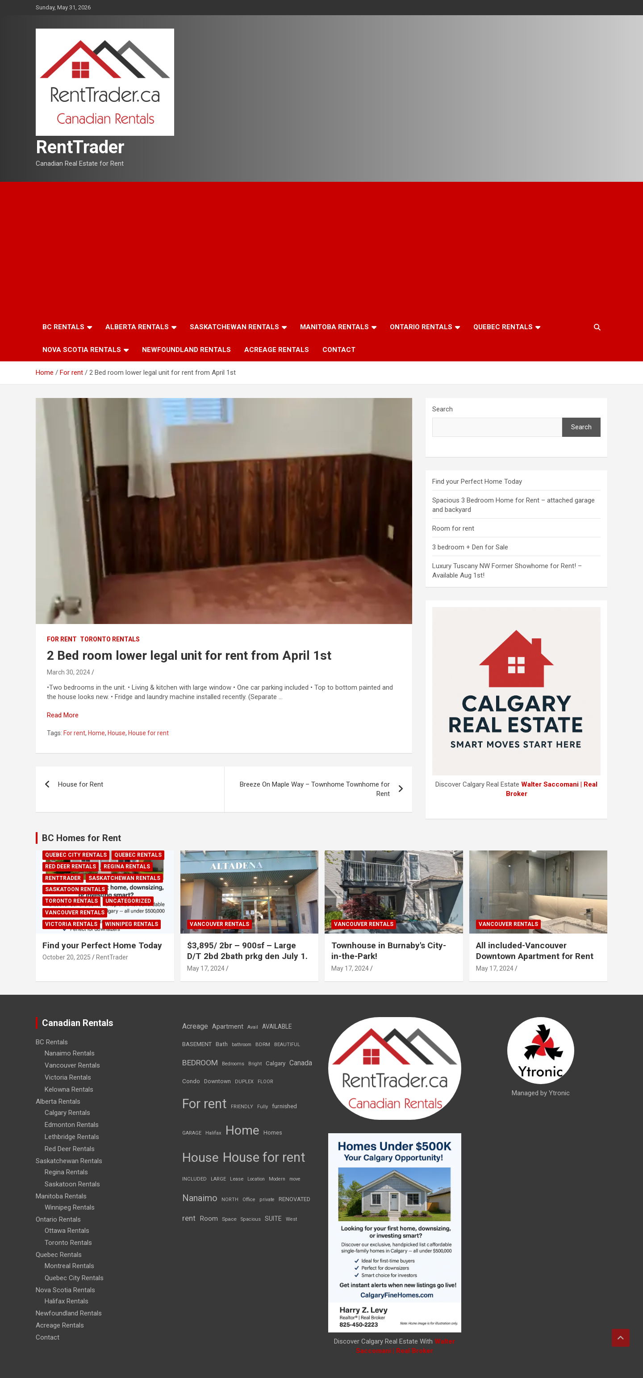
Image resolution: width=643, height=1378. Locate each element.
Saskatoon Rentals (75, 889)
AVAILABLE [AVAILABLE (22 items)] (277, 1026)
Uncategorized (128, 901)
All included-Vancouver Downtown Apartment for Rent (534, 951)
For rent (62, 639)
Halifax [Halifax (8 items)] (213, 1133)
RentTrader (80, 147)
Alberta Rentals (137, 327)
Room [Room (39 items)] (209, 1219)
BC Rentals (63, 327)
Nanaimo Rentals (70, 1053)
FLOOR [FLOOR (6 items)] (265, 1082)
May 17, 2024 (206, 968)
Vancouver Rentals (74, 912)
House (116, 733)
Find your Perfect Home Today (477, 481)
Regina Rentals (127, 866)
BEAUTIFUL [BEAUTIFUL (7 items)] (287, 1044)
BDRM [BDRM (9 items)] (262, 1044)
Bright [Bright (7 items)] (255, 1064)
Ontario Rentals (421, 327)
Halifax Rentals (66, 1301)
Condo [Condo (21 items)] (191, 1081)
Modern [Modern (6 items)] (277, 1179)
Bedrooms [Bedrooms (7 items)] (233, 1064)
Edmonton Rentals (72, 1125)
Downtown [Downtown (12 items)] (217, 1081)
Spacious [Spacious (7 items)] (251, 1219)
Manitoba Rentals (334, 327)
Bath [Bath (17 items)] (222, 1044)
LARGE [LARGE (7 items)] (218, 1179)
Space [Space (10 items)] (229, 1219)
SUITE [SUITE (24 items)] (273, 1218)
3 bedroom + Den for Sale (470, 547)
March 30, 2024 (68, 672)
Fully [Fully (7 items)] (262, 1107)
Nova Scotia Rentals (81, 350)
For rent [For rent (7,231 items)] (204, 1103)
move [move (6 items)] (295, 1179)
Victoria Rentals (71, 924)
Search (442, 409)
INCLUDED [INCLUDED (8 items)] (194, 1179)
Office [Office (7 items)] (248, 1199)
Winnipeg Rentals (131, 924)
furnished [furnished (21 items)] (284, 1106)
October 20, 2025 (66, 957)
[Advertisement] (321, 248)
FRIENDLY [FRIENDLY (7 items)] (242, 1107)
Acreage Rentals (276, 350)
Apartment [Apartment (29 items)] (227, 1026)
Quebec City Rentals (76, 855)
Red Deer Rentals (70, 866)
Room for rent (453, 528)
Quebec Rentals (503, 327)
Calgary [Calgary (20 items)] (275, 1063)
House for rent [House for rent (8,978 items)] (264, 1157)
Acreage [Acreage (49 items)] (195, 1026)
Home (96, 733)
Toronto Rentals (110, 639)
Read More (63, 715)
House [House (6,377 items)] (200, 1157)
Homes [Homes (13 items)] (272, 1132)
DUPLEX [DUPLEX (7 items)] (244, 1082)
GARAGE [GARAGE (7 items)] (191, 1133)
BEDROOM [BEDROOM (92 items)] (200, 1062)
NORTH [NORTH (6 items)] (229, 1199)
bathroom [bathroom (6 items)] (241, 1044)
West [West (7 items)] (291, 1219)
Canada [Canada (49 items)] (300, 1063)
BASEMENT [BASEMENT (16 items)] (197, 1044)
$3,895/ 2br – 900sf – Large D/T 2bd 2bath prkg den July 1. (247, 951)
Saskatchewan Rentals (234, 327)
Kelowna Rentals (69, 1089)
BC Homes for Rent (81, 838)
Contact (338, 350)
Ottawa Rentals (67, 1231)
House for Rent (80, 784)
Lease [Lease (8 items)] (236, 1179)
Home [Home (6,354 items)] (242, 1130)
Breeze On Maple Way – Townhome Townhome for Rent (315, 789)
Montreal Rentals (69, 1266)
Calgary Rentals (67, 1113)
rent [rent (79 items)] (189, 1218)
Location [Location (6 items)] (256, 1179)
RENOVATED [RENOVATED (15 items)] (294, 1199)
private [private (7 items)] (267, 1199)
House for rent (148, 733)
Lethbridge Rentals (72, 1137)
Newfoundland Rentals (186, 350)
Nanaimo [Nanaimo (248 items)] (199, 1198)
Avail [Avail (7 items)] (252, 1027)
